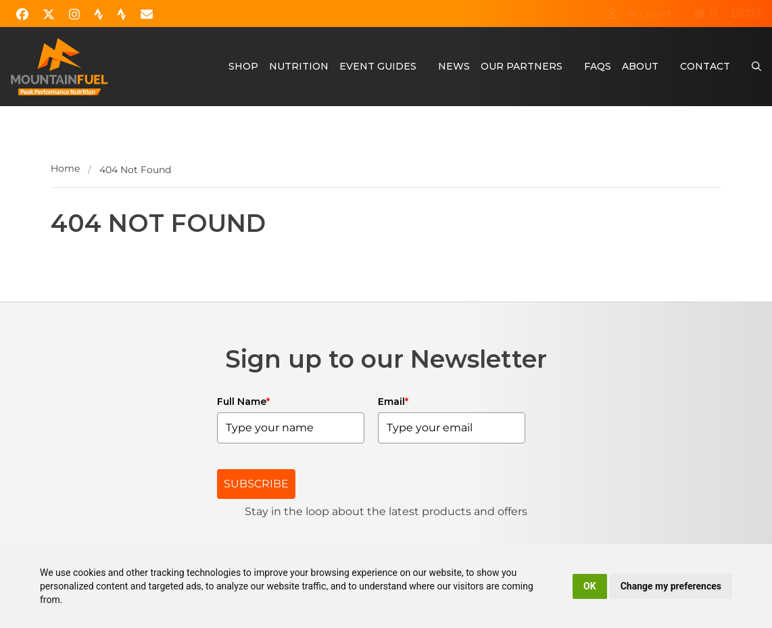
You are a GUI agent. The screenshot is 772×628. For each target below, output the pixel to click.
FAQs (597, 66)
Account (639, 13)
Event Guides (377, 66)
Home (65, 168)
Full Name (243, 401)
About (640, 66)
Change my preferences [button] (671, 586)
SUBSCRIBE (256, 483)
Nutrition (299, 66)
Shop (243, 66)
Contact (705, 66)
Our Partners (521, 66)
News (454, 66)
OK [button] (589, 586)
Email (393, 401)
